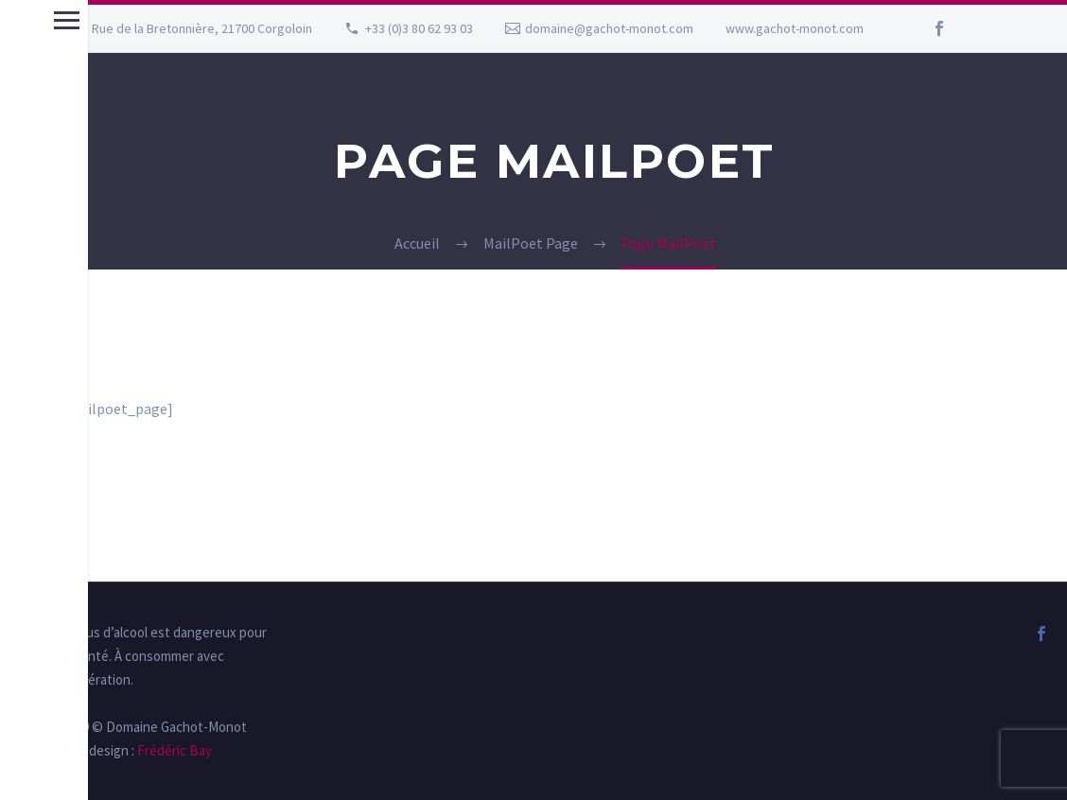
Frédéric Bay (173, 750)
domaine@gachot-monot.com (609, 28)
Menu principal (21, 20)
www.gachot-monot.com (795, 28)
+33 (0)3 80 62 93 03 (419, 28)
